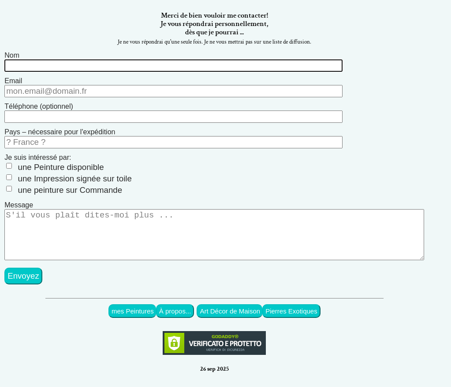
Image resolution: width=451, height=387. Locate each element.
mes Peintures (133, 317)
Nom (11, 55)
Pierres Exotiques (291, 317)
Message (18, 205)
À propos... (175, 317)
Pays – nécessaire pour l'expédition (59, 132)
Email (13, 81)
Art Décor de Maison (230, 317)
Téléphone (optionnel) (38, 106)
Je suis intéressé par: (37, 157)
